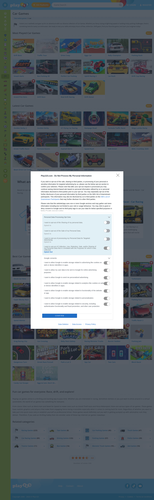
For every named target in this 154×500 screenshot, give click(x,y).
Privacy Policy (90, 324)
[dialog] (77, 250)
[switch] (107, 222)
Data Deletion (63, 324)
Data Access (77, 324)
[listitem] (77, 217)
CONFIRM (59, 316)
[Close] (118, 176)
